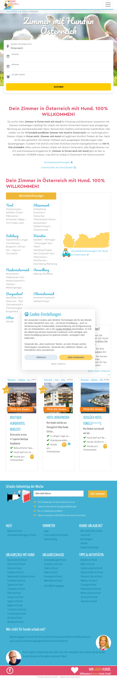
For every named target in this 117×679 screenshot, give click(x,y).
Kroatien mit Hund (15, 572)
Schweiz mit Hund (15, 597)
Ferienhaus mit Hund (53, 564)
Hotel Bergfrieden (58, 418)
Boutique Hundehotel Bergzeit (17, 423)
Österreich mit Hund (16, 564)
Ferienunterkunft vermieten (56, 535)
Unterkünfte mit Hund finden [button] (58, 167)
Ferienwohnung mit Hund (55, 560)
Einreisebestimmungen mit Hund (21, 535)
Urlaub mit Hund (13, 11)
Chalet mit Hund (51, 568)
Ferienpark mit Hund (53, 576)
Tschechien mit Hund (16, 609)
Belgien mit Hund (14, 605)
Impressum (64, 677)
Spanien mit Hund (15, 585)
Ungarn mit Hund (14, 601)
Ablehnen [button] (41, 357)
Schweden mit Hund (16, 589)
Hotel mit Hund (50, 572)
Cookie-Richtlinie (64, 329)
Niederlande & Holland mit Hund (21, 576)
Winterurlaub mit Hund (91, 593)
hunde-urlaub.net (45, 677)
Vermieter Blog (50, 539)
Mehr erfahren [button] (58, 364)
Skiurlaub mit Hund (89, 597)
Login (46, 531)
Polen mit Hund (14, 593)
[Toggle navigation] (108, 4)
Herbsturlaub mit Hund (91, 589)
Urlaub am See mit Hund (91, 576)
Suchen (58, 87)
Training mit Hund (88, 585)
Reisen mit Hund (14, 531)
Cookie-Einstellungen (90, 547)
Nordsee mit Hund (15, 622)
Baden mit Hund (87, 564)
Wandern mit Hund (89, 560)
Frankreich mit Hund (16, 580)
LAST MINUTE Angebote (54, 586)
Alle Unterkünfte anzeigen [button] (31, 195)
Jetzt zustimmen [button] (76, 357)
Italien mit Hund (14, 568)
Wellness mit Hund (89, 580)
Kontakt (84, 543)
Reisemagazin (87, 539)
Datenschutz (75, 677)
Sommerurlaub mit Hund (91, 568)
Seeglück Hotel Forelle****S (92, 421)
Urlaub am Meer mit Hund (92, 572)
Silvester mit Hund (89, 601)
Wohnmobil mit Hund (53, 580)
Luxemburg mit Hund (16, 613)
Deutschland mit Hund (17, 560)
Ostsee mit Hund (14, 618)
